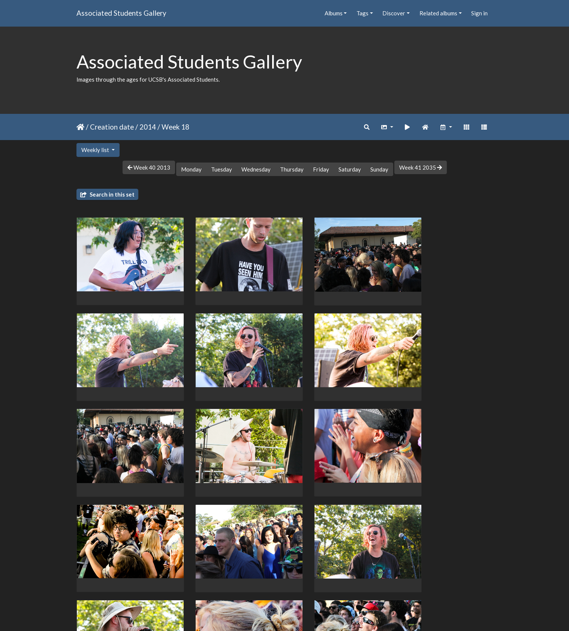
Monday (191, 169)
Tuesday (221, 169)
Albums (334, 13)
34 (298, 587)
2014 (147, 126)
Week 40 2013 (148, 167)
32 (267, 587)
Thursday (292, 169)
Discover (393, 13)
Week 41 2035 (420, 167)
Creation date (112, 126)
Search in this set (107, 194)
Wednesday (256, 169)
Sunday (379, 169)
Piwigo (300, 615)
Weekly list (95, 149)
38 (342, 587)
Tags (362, 13)
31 (251, 587)
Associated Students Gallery (121, 13)
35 (314, 587)
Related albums (438, 13)
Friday (321, 169)
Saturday (349, 169)
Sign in (479, 13)
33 (283, 587)
